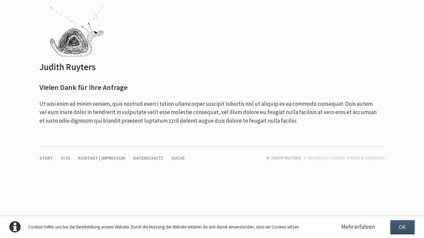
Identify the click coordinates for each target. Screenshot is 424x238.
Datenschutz (148, 158)
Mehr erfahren (358, 226)
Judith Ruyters (67, 66)
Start (46, 158)
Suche (178, 158)
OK (402, 227)
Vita (65, 158)
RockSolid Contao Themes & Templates (346, 157)
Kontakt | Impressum (101, 158)
